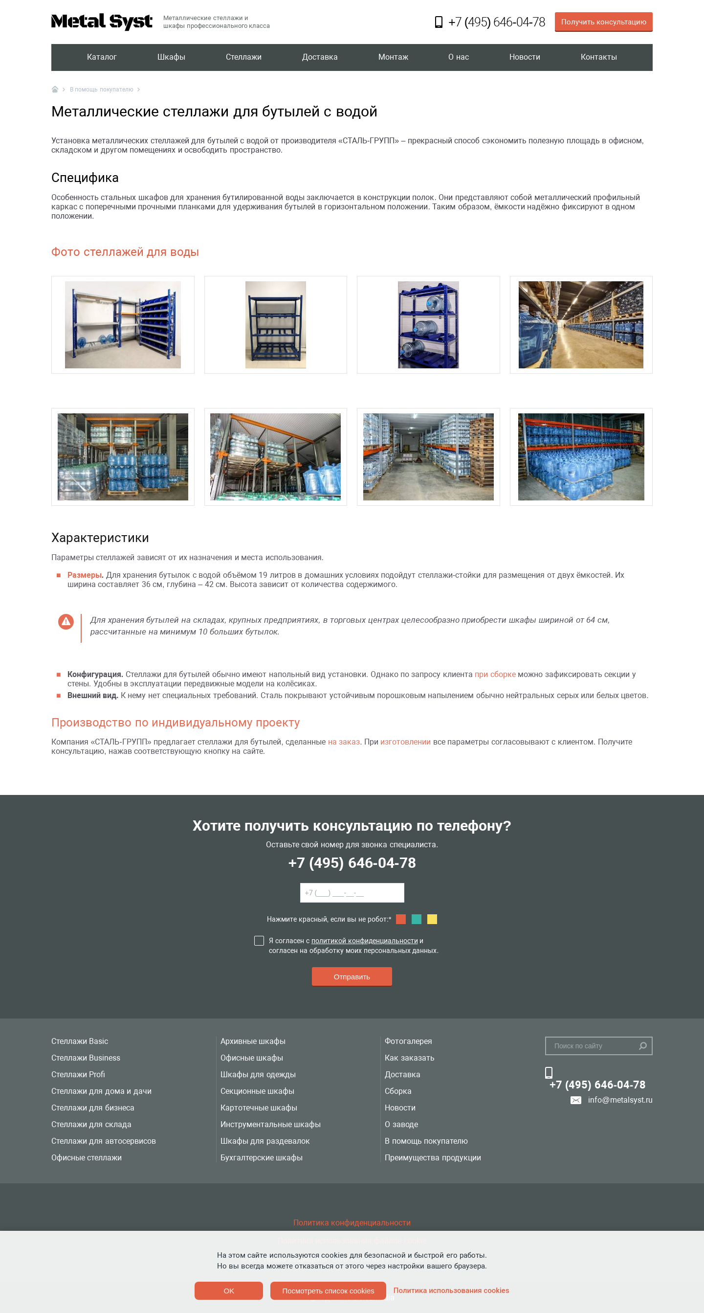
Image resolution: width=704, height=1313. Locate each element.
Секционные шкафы (257, 1091)
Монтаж (393, 57)
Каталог (102, 57)
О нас (458, 57)
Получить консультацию (603, 22)
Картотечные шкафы (258, 1107)
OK (229, 1291)
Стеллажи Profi (78, 1074)
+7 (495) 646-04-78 (352, 862)
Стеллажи (244, 57)
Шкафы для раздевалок (265, 1141)
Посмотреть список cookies (328, 1291)
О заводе (401, 1124)
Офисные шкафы (251, 1058)
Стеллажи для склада (91, 1124)
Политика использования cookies (451, 1290)
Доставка (320, 57)
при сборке (495, 674)
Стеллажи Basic (79, 1041)
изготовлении (405, 742)
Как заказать (409, 1058)
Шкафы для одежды (258, 1074)
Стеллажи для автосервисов (103, 1141)
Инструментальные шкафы (270, 1124)
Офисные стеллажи (86, 1157)
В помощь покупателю (426, 1141)
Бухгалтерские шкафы (261, 1157)
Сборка (398, 1091)
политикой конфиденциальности (364, 941)
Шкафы (171, 57)
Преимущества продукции (433, 1157)
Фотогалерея (408, 1041)
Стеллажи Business (85, 1058)
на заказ (344, 742)
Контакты (599, 57)
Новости (524, 57)
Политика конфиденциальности (352, 1222)
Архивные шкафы (253, 1041)
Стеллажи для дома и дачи (101, 1091)
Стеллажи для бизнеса (92, 1107)
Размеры (84, 575)
